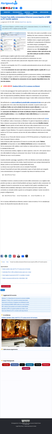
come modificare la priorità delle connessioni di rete (26, 102)
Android (27, 12)
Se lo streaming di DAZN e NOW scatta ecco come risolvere (15, 304)
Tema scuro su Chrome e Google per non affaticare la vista (15, 302)
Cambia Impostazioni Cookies (30, 426)
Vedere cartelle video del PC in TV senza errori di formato (16, 269)
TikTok (38, 364)
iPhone (35, 12)
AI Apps (21, 14)
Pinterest (46, 364)
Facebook (15, 364)
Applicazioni (44, 12)
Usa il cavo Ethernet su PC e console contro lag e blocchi (15, 310)
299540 (47, 118)
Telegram (29, 364)
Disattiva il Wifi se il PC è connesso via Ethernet (26, 86)
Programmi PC (17, 12)
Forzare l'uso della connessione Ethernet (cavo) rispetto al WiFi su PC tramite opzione (25, 18)
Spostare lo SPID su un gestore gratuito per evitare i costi (15, 308)
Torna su (3, 290)
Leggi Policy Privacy (20, 426)
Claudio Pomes (23, 22)
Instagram (26, 368)
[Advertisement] (26, 221)
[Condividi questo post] (50, 22)
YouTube (6, 364)
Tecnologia (29, 14)
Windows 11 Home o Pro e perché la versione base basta (15, 300)
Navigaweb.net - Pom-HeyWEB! (18, 423)
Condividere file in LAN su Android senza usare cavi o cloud (16, 272)
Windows (7, 12)
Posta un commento (6, 286)
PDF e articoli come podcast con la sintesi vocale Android (15, 306)
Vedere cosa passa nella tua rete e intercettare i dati (14, 278)
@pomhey (29, 22)
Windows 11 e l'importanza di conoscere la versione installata (16, 298)
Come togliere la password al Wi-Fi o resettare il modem (16, 275)
